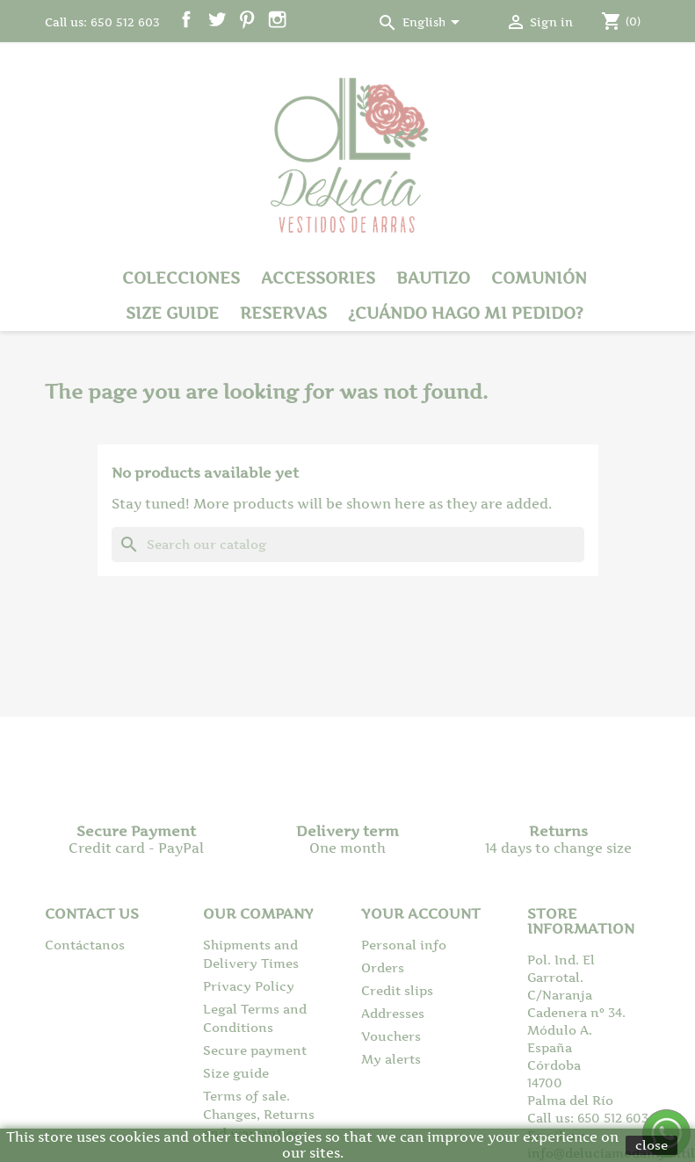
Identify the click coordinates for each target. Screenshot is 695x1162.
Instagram (277, 20)
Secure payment (255, 1050)
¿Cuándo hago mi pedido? (465, 313)
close (651, 1144)
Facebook (187, 20)
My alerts (391, 1058)
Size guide (172, 313)
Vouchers (391, 1035)
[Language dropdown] (434, 23)
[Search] (348, 544)
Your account (421, 913)
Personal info (403, 944)
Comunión (539, 278)
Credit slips (397, 990)
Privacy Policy (248, 985)
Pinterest (247, 20)
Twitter (216, 20)
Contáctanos (85, 944)
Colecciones (181, 278)
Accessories (318, 278)
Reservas (283, 313)
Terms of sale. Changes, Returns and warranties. (259, 1114)
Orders (382, 967)
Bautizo (433, 278)
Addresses (392, 1013)
